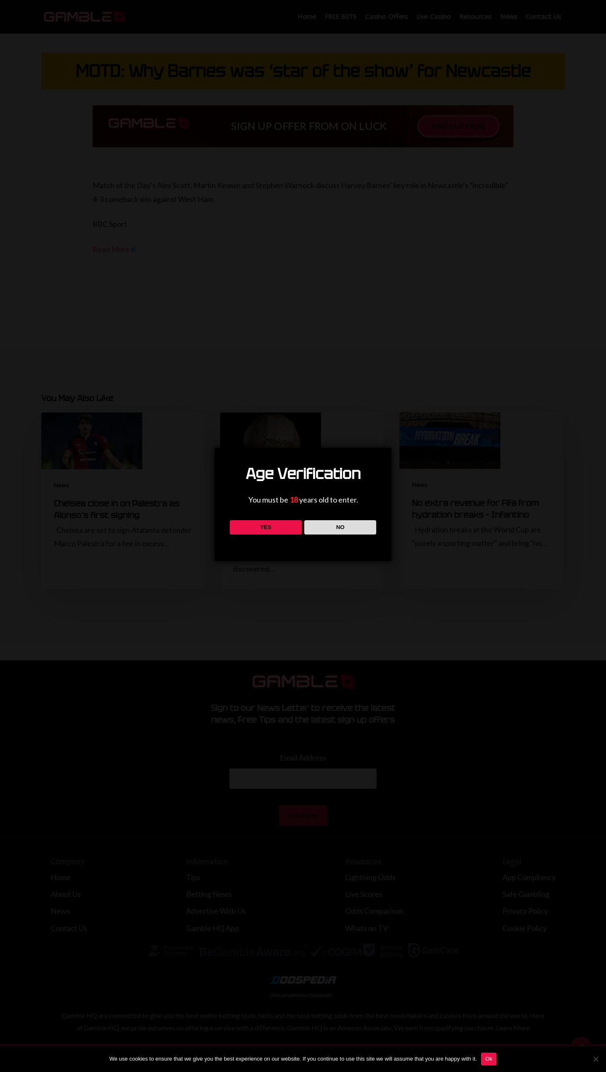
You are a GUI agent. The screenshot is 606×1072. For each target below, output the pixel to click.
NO (340, 527)
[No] (595, 1059)
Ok (488, 1059)
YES (265, 527)
